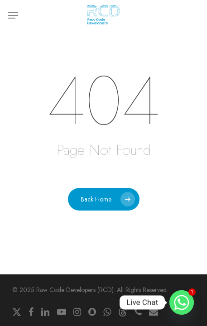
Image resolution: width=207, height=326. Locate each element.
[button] (13, 15)
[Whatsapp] (181, 302)
